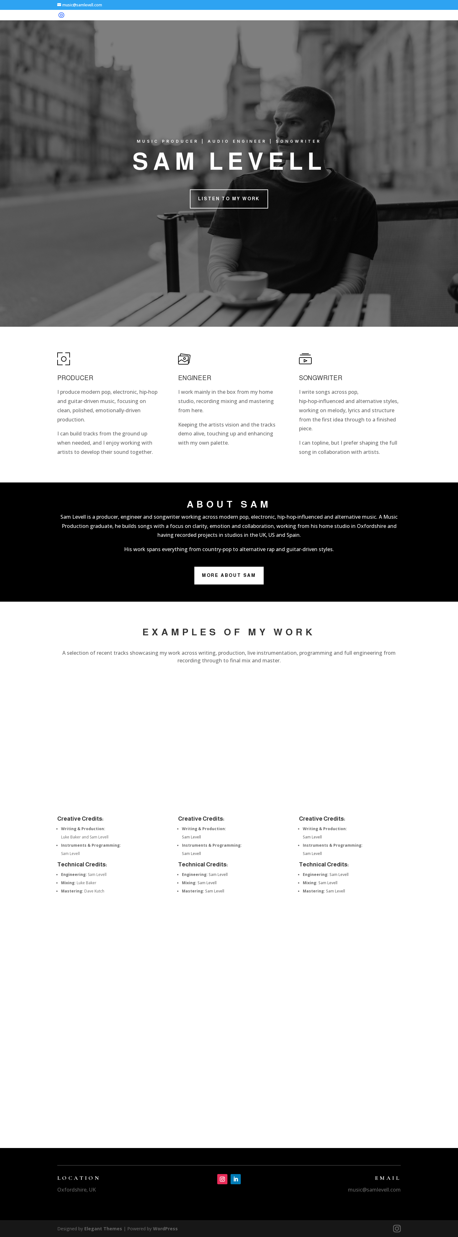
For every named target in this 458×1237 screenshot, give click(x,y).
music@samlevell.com (374, 1189)
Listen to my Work (229, 198)
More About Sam (229, 575)
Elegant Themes (103, 1229)
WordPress (165, 1229)
